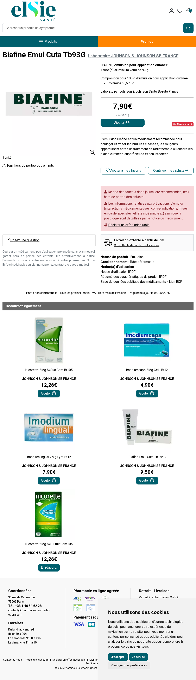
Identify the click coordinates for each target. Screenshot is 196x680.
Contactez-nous (12, 659)
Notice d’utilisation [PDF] (118, 272)
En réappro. (49, 567)
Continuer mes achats (170, 170)
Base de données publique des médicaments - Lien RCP (141, 282)
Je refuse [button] (138, 657)
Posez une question (23, 240)
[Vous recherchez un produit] (92, 28)
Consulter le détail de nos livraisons (136, 245)
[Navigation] (48, 42)
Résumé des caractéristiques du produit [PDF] (134, 277)
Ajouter (48, 393)
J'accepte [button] (118, 657)
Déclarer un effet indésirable (129, 225)
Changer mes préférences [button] (129, 665)
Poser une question (37, 659)
